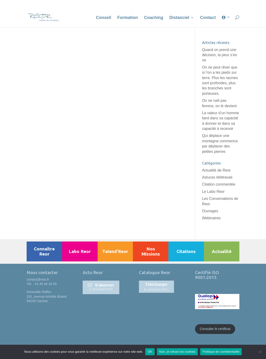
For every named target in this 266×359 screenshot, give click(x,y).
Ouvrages (210, 211)
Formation (127, 18)
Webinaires (211, 218)
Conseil (103, 18)
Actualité (221, 251)
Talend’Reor (115, 251)
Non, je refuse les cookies (177, 351)
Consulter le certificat (215, 329)
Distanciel (179, 18)
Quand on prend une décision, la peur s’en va (219, 55)
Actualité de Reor (216, 170)
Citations (186, 251)
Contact (208, 18)
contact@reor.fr (38, 279)
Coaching (153, 18)
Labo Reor (80, 251)
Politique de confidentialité (220, 351)
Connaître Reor (44, 251)
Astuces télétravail (217, 177)
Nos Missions (151, 251)
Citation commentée (218, 184)
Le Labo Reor (213, 192)
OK (150, 351)
